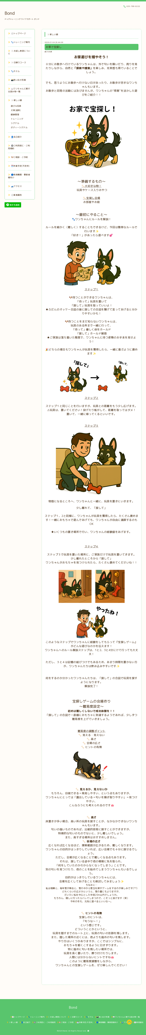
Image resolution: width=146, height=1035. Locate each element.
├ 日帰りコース (17, 62)
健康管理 (15, 114)
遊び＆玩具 (48, 52)
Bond (10, 13)
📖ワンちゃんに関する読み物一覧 (19, 90)
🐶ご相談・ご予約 (18, 157)
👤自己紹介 (15, 136)
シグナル (15, 123)
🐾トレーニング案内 (19, 42)
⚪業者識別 (15, 195)
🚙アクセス (15, 186)
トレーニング (17, 118)
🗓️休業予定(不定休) (19, 166)
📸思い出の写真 (17, 80)
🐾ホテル (14, 71)
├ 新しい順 (15, 100)
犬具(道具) (16, 110)
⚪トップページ (17, 33)
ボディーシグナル (19, 127)
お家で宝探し (54, 47)
